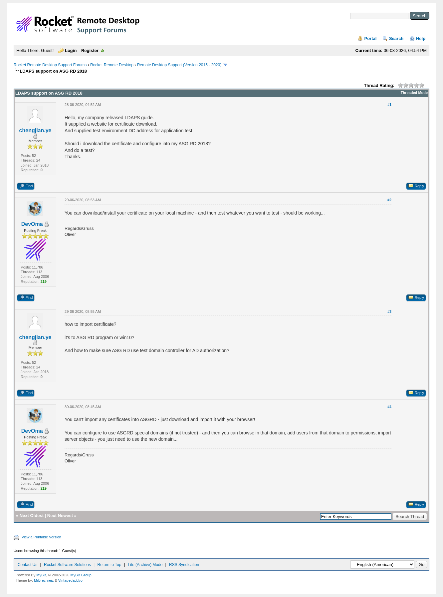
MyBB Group (81, 575)
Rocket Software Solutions (67, 564)
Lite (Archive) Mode (145, 564)
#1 (389, 105)
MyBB (41, 575)
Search (396, 38)
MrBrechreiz (44, 580)
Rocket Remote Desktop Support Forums (50, 65)
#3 (389, 311)
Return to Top (109, 564)
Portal (370, 38)
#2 (389, 200)
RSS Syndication (184, 564)
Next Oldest (32, 515)
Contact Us (27, 564)
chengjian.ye (35, 130)
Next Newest (60, 515)
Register (90, 50)
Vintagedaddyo (70, 580)
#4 (389, 407)
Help (420, 38)
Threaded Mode (414, 93)
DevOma (32, 224)
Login (71, 50)
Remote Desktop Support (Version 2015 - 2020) (179, 65)
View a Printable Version (41, 537)
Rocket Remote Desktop (111, 65)
